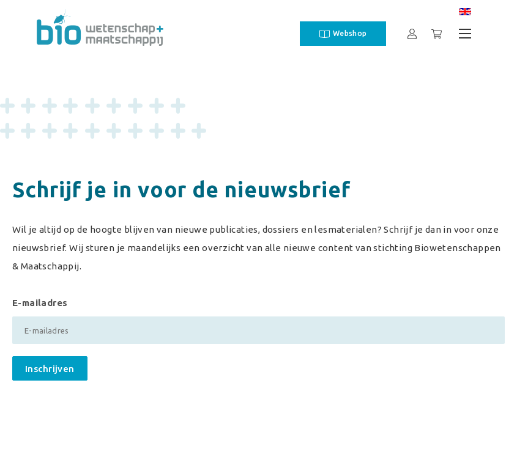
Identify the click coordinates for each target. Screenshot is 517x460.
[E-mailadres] (258, 330)
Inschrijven (50, 368)
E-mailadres (39, 303)
